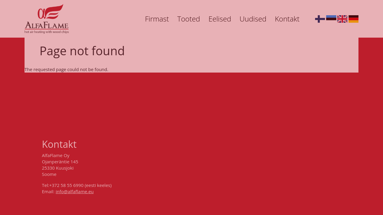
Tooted (188, 19)
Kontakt (287, 19)
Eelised (220, 19)
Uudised (253, 19)
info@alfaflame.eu (75, 191)
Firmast (157, 19)
